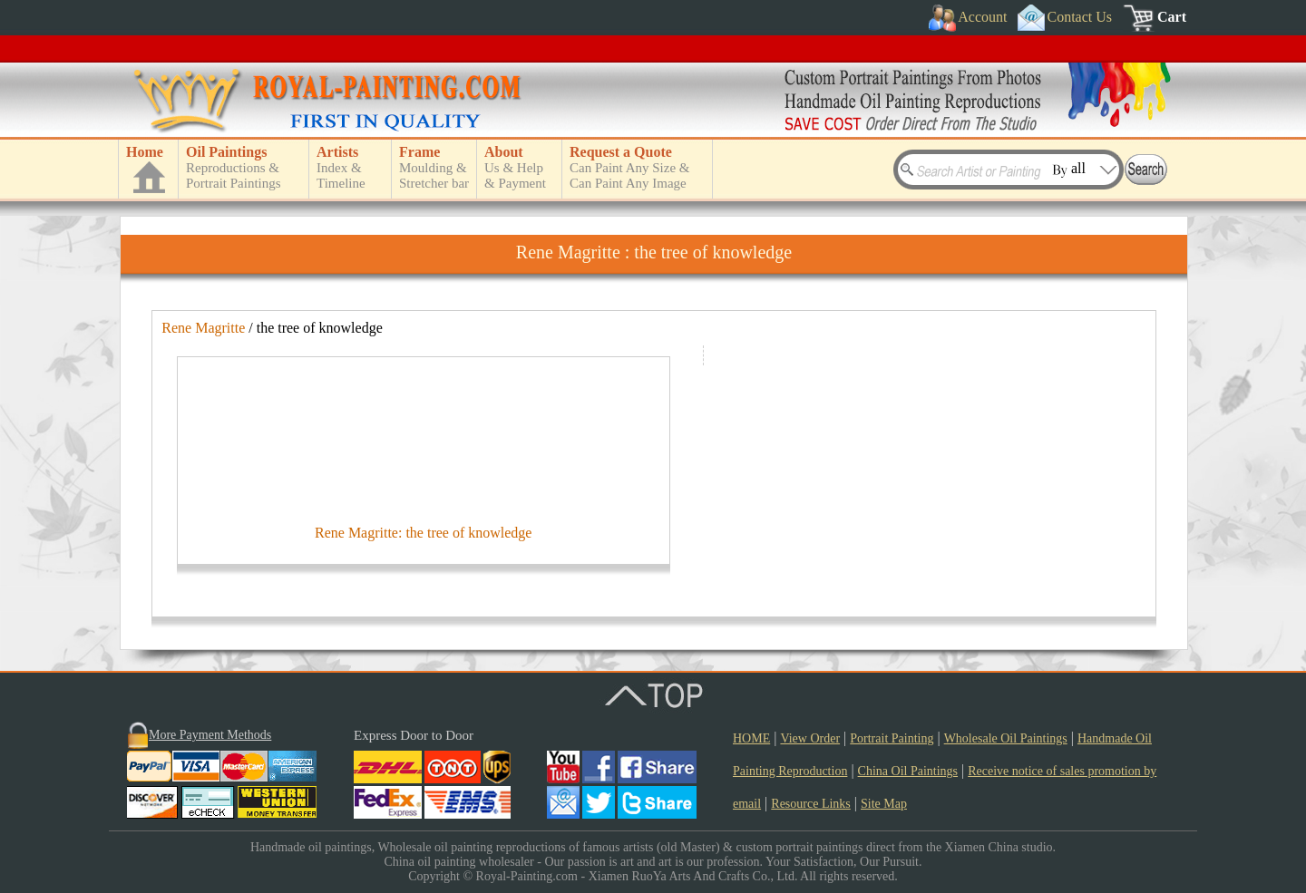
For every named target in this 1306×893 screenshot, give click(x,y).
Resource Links (810, 803)
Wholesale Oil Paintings (1005, 738)
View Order (810, 738)
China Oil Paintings (908, 771)
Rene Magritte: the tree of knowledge (423, 532)
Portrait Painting (891, 738)
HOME (751, 738)
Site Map (884, 803)
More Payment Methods (210, 735)
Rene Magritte (203, 327)
